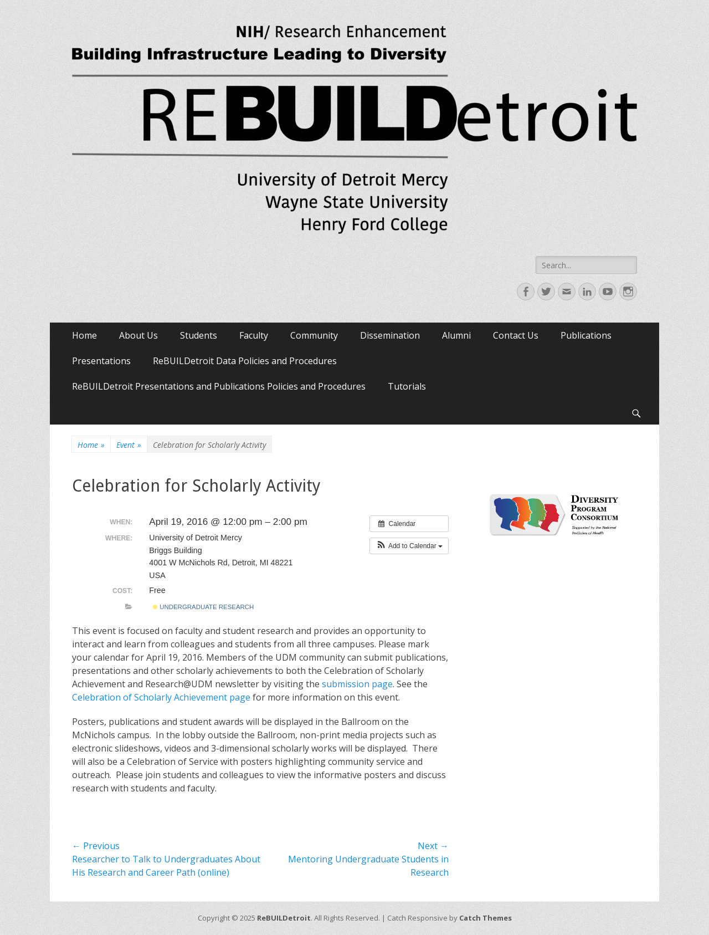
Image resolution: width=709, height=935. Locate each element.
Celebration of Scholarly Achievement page (161, 697)
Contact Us (515, 335)
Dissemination (390, 335)
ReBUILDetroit (284, 918)
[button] (409, 546)
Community (314, 335)
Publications (586, 335)
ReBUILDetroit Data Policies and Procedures (245, 361)
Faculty (253, 335)
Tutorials (407, 386)
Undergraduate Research (203, 607)
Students (198, 335)
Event (128, 445)
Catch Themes (485, 918)
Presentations (101, 361)
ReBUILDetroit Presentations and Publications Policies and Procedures (219, 386)
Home (84, 335)
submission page (357, 684)
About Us (138, 335)
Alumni (456, 335)
